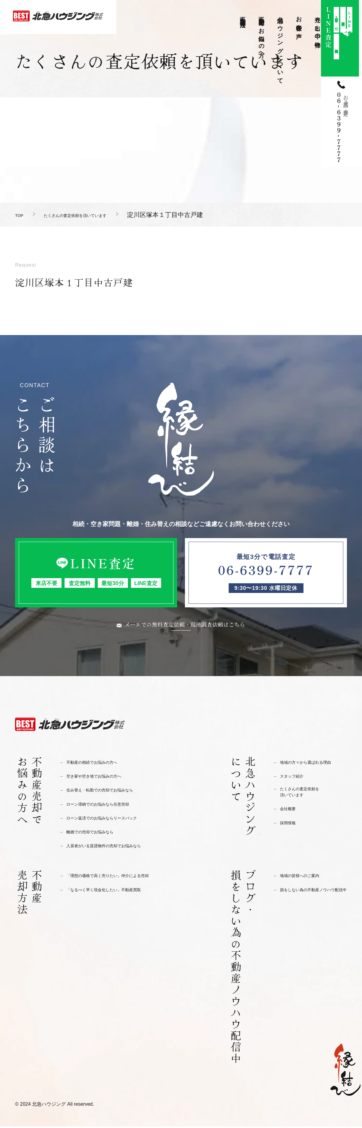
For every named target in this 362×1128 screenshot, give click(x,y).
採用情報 (290, 827)
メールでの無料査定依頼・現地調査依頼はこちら (185, 625)
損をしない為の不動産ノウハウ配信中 (313, 894)
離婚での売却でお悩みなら (97, 833)
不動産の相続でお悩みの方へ (99, 763)
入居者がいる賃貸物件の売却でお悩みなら (115, 847)
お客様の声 (299, 21)
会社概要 (290, 813)
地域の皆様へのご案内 (305, 877)
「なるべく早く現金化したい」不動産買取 (115, 891)
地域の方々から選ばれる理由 (313, 763)
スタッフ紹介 (295, 777)
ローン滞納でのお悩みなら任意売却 (107, 805)
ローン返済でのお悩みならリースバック (112, 819)
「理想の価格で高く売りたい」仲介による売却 (120, 877)
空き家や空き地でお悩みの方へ (102, 777)
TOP (21, 214)
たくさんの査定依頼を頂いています (101, 214)
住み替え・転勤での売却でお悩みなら (110, 791)
